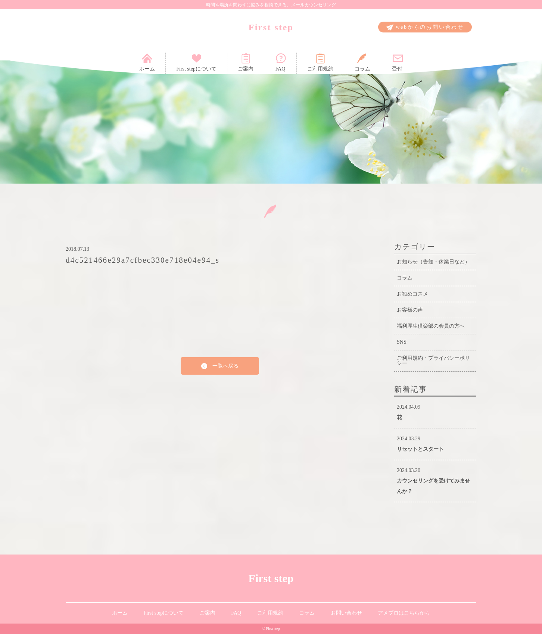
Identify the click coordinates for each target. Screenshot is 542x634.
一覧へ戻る (220, 366)
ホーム (147, 62)
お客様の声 (410, 310)
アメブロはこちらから (404, 613)
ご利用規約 (320, 62)
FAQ (280, 62)
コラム (362, 62)
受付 (397, 62)
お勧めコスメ (412, 294)
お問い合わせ (346, 613)
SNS (401, 342)
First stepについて (196, 62)
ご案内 (245, 62)
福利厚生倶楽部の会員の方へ (431, 326)
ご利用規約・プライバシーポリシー (433, 360)
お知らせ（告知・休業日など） (433, 262)
